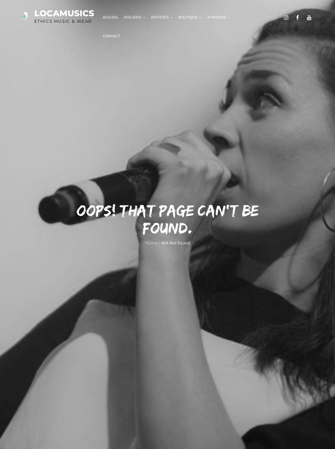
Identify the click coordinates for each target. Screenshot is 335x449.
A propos (219, 17)
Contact (111, 36)
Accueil (111, 17)
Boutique (190, 17)
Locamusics (64, 13)
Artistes (162, 17)
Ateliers (135, 17)
